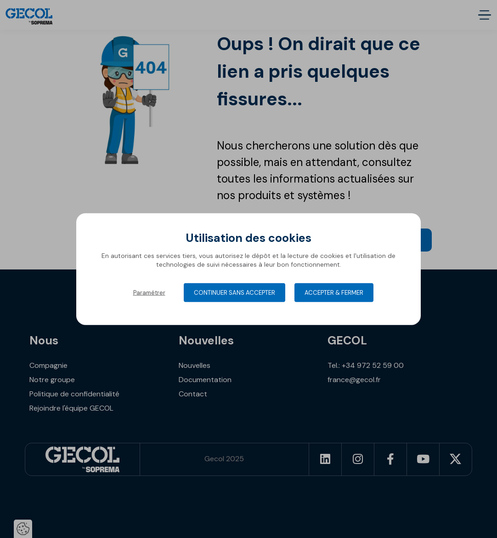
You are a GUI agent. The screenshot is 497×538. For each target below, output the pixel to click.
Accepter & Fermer (334, 292)
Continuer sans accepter (234, 292)
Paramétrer (149, 292)
